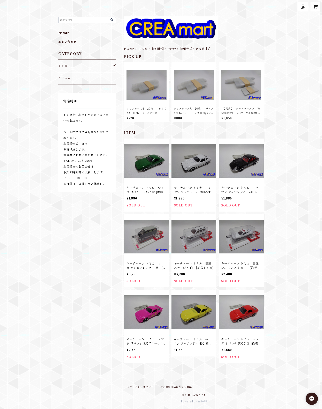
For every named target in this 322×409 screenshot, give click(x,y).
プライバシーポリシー (140, 386)
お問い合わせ (67, 42)
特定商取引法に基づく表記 (176, 386)
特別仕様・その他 (164, 49)
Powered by (194, 401)
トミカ (143, 49)
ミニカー (64, 78)
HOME (129, 49)
